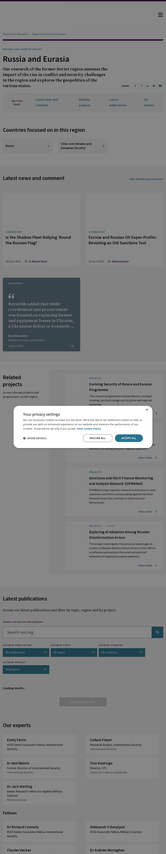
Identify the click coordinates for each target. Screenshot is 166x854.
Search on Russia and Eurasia (23, 588)
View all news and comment (146, 145)
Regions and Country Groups (22, 39)
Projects (95, 344)
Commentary (14, 198)
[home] (34, 14)
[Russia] (28, 113)
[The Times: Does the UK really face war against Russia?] (41, 281)
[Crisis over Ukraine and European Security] (83, 113)
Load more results (83, 668)
